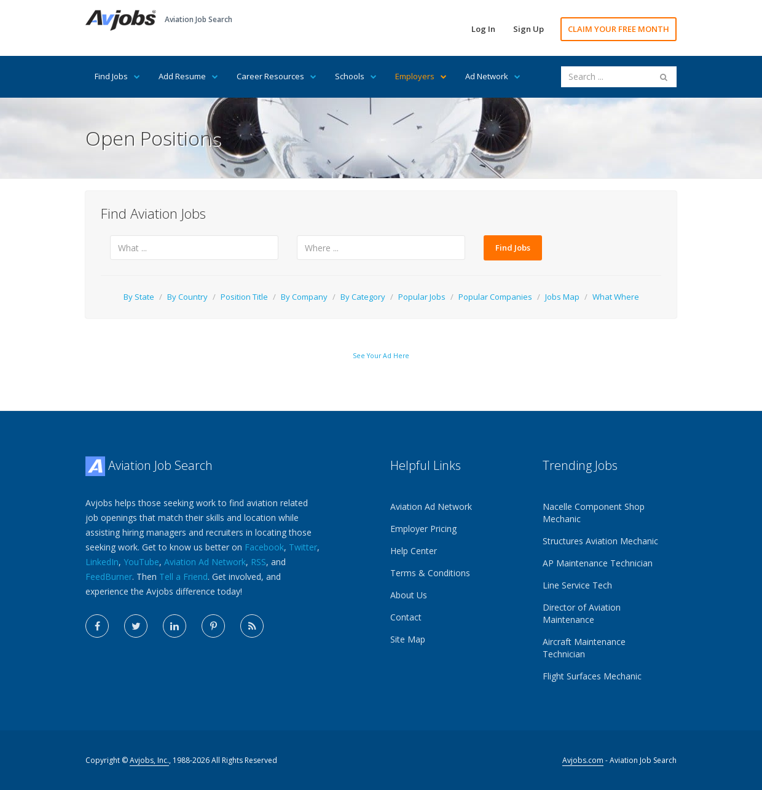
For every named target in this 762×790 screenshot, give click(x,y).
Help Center (413, 551)
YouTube (141, 562)
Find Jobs (117, 76)
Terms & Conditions (430, 573)
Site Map (407, 639)
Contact (406, 617)
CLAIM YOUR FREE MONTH (618, 28)
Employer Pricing (423, 528)
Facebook (264, 547)
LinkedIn (102, 562)
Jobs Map (562, 296)
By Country (187, 296)
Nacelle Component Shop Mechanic (594, 513)
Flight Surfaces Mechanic (592, 676)
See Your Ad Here (381, 355)
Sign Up (528, 28)
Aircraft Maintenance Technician (584, 648)
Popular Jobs (422, 296)
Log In (483, 28)
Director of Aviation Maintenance (582, 613)
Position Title (244, 296)
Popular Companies (495, 296)
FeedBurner (108, 576)
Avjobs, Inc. (149, 760)
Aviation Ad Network (205, 562)
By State (139, 296)
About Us (408, 595)
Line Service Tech (577, 585)
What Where (615, 296)
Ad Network (492, 76)
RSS (258, 562)
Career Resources (276, 76)
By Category (362, 296)
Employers (421, 76)
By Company (304, 296)
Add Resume (188, 76)
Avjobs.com (582, 760)
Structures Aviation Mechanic (600, 541)
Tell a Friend (183, 576)
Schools (356, 76)
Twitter (303, 547)
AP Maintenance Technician (598, 563)
